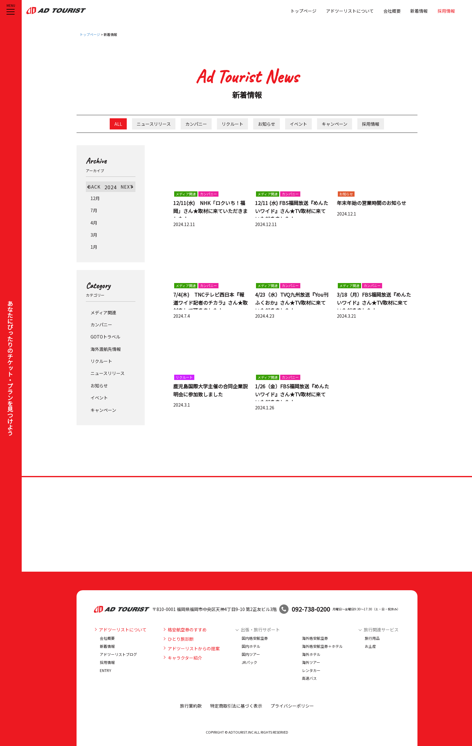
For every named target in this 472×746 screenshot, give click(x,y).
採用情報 (446, 11)
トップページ (303, 11)
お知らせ (266, 124)
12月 (95, 198)
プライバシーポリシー (292, 706)
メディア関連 (103, 312)
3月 (93, 235)
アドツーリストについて (350, 11)
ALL (118, 124)
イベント (298, 124)
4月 (93, 223)
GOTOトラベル (105, 337)
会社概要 (392, 11)
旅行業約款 (191, 706)
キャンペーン (334, 124)
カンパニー (196, 124)
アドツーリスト (58, 10)
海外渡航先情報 (105, 349)
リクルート (232, 124)
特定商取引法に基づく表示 (236, 706)
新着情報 (419, 11)
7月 (93, 210)
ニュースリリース (154, 124)
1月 (93, 247)
